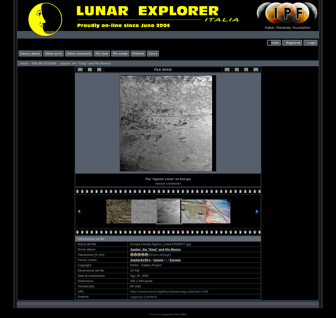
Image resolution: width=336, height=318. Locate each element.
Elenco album (30, 53)
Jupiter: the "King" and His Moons (85, 63)
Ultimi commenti (79, 53)
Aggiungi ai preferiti (143, 297)
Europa (175, 260)
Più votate (120, 53)
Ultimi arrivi (53, 53)
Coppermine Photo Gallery (174, 314)
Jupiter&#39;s (140, 260)
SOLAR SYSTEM (44, 63)
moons (158, 260)
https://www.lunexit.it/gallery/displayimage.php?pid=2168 (169, 291)
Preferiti (138, 53)
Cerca (153, 53)
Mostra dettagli (159, 254)
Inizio (275, 43)
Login (311, 43)
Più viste (101, 53)
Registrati (293, 43)
